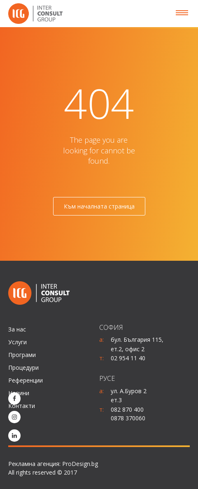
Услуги (17, 342)
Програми (22, 355)
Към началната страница (99, 206)
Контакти (21, 406)
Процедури (23, 367)
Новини (18, 393)
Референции (25, 380)
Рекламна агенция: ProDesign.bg (53, 464)
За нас (17, 329)
